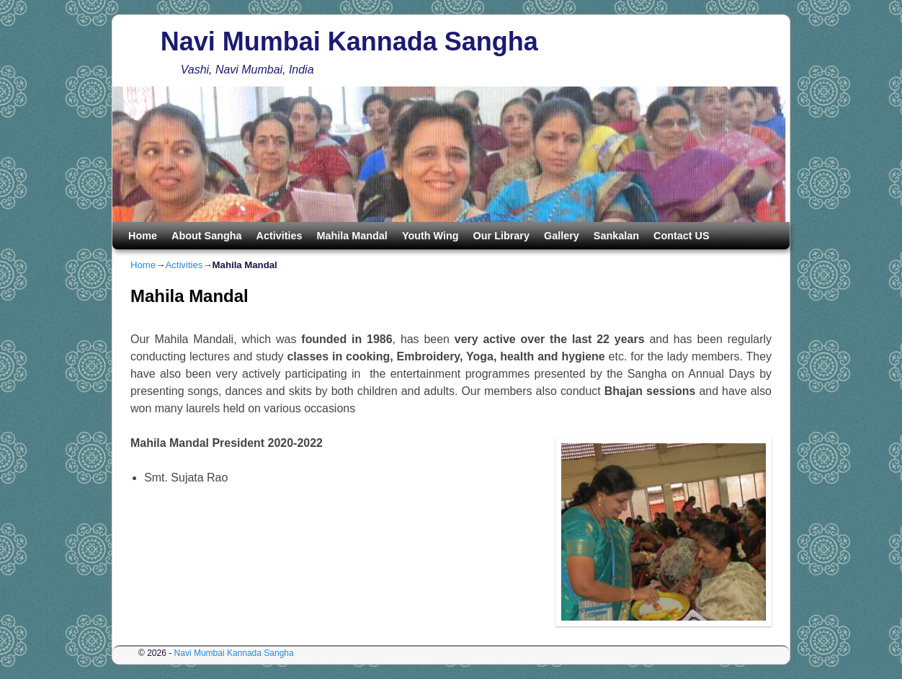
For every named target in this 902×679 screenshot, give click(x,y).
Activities (279, 235)
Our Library (501, 235)
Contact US (681, 235)
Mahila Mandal (352, 235)
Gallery (561, 235)
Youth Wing (430, 235)
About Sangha (206, 235)
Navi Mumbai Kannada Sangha (349, 41)
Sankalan (616, 235)
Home (142, 235)
